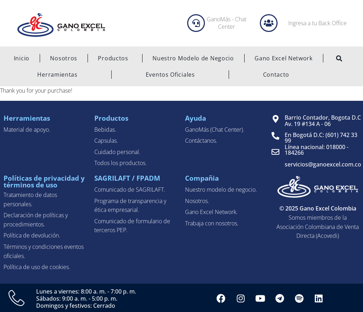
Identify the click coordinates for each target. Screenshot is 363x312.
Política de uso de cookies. (37, 267)
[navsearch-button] (339, 59)
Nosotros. (197, 201)
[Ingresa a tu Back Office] (269, 23)
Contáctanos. (201, 140)
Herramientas (57, 74)
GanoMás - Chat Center (226, 23)
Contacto (276, 74)
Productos (115, 58)
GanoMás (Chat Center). (214, 129)
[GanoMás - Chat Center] (196, 23)
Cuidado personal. (117, 152)
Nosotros (63, 58)
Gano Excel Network (284, 58)
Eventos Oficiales (170, 74)
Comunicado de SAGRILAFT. (129, 189)
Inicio (21, 58)
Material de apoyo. (27, 129)
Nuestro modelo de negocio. (221, 189)
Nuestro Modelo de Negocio (193, 58)
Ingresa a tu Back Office (317, 23)
